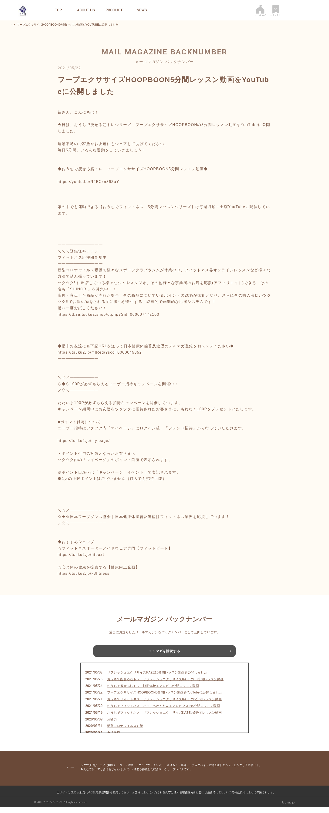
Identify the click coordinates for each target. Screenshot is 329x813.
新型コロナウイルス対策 (125, 731)
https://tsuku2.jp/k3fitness (84, 573)
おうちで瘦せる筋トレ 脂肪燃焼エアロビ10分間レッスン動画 (153, 691)
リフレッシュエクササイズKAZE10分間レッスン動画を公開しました (157, 678)
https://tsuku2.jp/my (77, 441)
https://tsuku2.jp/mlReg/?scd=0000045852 (100, 352)
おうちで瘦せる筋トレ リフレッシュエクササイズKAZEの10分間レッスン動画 (165, 685)
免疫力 (112, 725)
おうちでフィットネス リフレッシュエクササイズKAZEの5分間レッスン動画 (164, 705)
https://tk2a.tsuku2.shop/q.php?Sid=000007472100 (108, 314)
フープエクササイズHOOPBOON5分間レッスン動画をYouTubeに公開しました (164, 698)
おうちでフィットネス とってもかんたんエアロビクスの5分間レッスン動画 (163, 711)
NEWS (142, 10)
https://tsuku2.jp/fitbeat (81, 555)
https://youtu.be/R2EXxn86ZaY (88, 182)
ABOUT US (86, 10)
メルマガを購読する (164, 652)
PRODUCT (114, 10)
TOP (58, 10)
